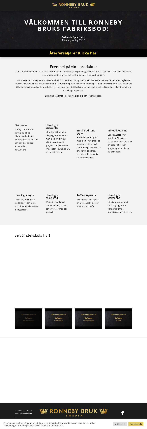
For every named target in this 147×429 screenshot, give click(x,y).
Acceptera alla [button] (136, 424)
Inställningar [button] (120, 424)
